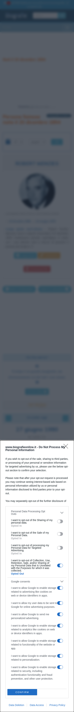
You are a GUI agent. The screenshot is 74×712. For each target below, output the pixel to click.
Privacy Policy (57, 705)
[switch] (60, 521)
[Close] (67, 447)
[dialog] (37, 576)
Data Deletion (16, 705)
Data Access (37, 705)
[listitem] (37, 512)
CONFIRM (22, 692)
